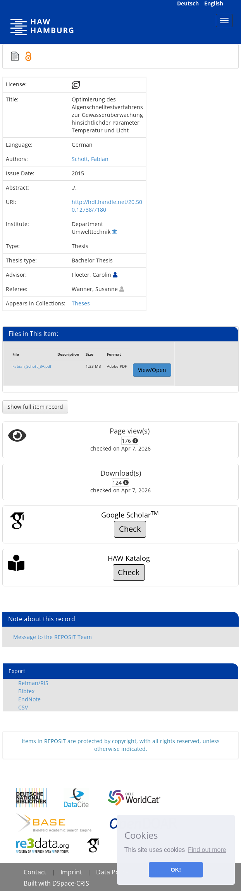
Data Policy (112, 872)
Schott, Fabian (90, 159)
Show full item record (35, 406)
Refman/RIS (33, 683)
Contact (35, 872)
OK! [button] (176, 870)
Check (130, 529)
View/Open (152, 370)
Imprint (71, 872)
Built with (38, 883)
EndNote (29, 699)
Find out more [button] (207, 849)
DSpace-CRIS (70, 883)
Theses (81, 303)
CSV (23, 707)
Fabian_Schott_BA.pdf (31, 366)
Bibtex (26, 691)
